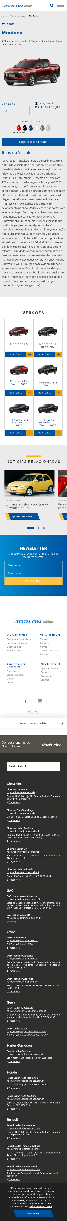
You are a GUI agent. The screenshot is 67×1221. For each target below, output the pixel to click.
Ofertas (10, 678)
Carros (43, 646)
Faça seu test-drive (33, 142)
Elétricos (44, 643)
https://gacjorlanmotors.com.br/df (24, 899)
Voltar (10, 23)
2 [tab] (38, 528)
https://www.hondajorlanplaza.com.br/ (25, 1081)
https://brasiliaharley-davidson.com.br (25, 1054)
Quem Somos (14, 646)
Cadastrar (33, 580)
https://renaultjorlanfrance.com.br (23, 1128)
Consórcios (13, 682)
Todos (43, 639)
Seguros (45, 679)
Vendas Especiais (15, 674)
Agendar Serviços (50, 668)
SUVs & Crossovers (50, 650)
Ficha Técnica (21, 354)
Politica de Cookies (17, 643)
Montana (33, 16)
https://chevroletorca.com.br (21, 792)
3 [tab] (44, 528)
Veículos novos (18, 16)
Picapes (44, 654)
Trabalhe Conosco (16, 650)
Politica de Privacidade (19, 639)
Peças (44, 672)
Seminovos (13, 671)
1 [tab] (30, 528)
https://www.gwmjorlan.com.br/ (22, 940)
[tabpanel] (29, 495)
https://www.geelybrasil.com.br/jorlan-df (26, 1011)
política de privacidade (40, 1206)
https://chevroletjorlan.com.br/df (23, 831)
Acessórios (46, 676)
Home (4, 16)
